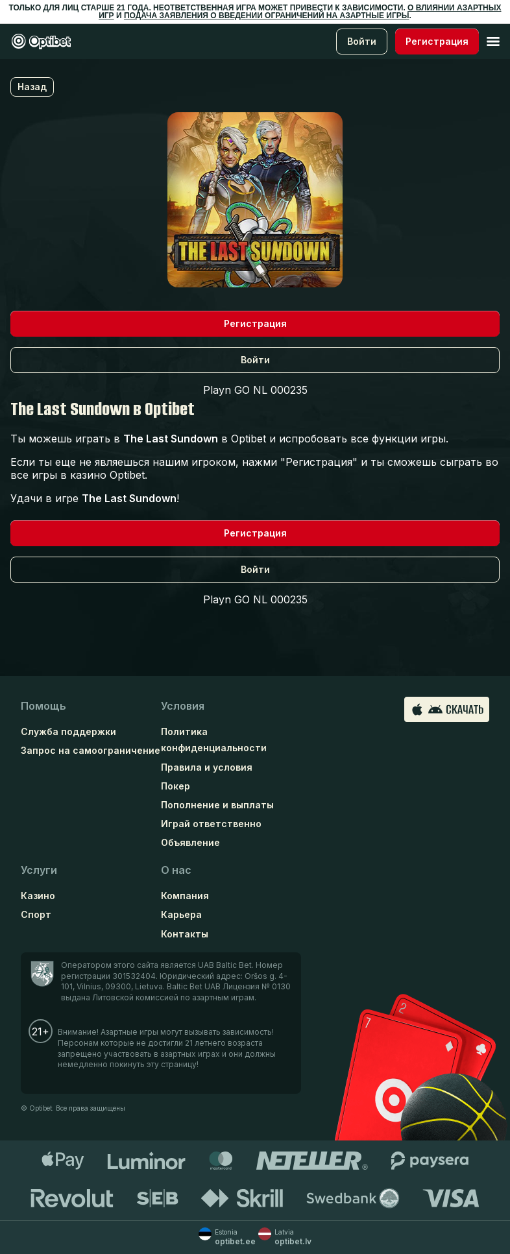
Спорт (36, 914)
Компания (185, 895)
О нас (176, 869)
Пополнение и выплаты (217, 804)
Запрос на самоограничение (90, 750)
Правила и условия (206, 767)
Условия (182, 705)
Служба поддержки (68, 731)
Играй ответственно (211, 823)
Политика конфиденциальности (214, 739)
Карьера (181, 914)
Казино (38, 895)
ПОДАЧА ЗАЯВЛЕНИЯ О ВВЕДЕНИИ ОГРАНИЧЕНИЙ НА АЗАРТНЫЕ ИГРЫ (266, 15)
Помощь (43, 705)
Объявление (190, 842)
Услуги (39, 869)
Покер (175, 785)
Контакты (184, 933)
